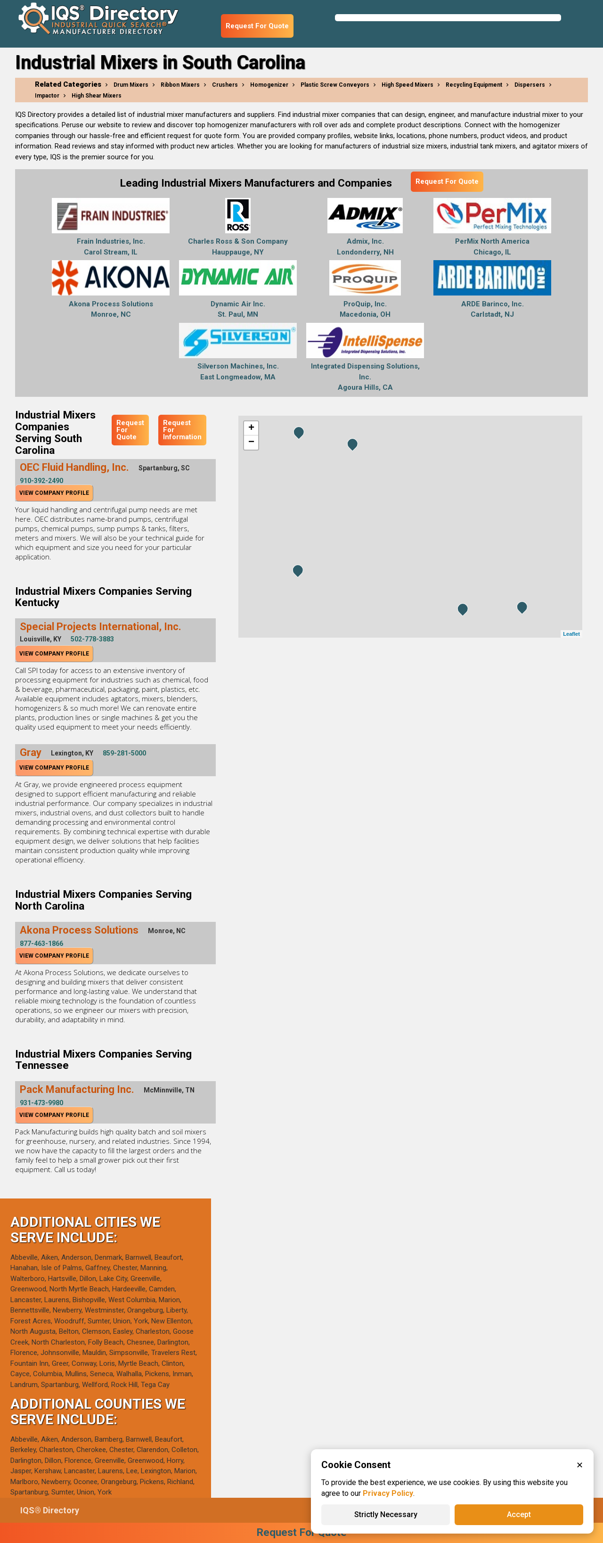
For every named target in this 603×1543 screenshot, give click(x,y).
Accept (519, 1514)
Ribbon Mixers (180, 85)
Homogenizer (269, 85)
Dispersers (529, 85)
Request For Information (182, 430)
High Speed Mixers (407, 85)
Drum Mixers (131, 85)
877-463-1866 (41, 943)
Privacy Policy (388, 1493)
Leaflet (571, 634)
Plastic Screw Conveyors (335, 85)
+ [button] (251, 428)
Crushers (225, 85)
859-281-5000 (124, 753)
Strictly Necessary (385, 1514)
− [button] (251, 442)
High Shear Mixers (97, 95)
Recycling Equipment (474, 85)
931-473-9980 (41, 1103)
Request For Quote (257, 26)
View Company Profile (54, 493)
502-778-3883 (92, 639)
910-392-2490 (41, 480)
